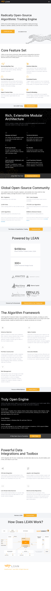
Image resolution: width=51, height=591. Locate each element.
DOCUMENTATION (22, 31)
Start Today (35, 436)
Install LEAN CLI (33, 389)
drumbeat (3, 221)
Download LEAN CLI (32, 176)
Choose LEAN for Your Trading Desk (33, 303)
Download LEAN (36, 229)
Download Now (31, 106)
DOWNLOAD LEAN (8, 31)
